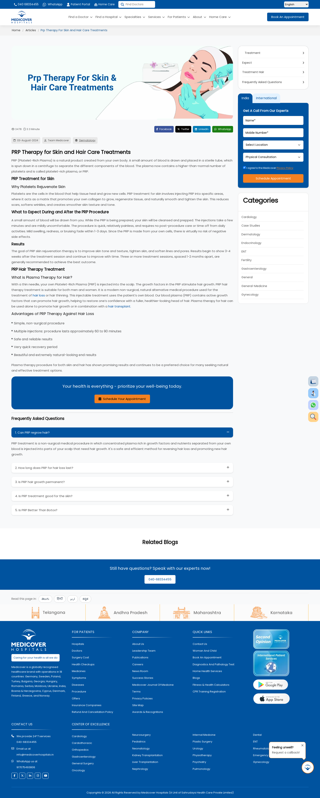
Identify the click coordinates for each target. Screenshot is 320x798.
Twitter (183, 129)
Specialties (134, 17)
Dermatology (87, 140)
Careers (137, 664)
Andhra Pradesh (122, 612)
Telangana (48, 612)
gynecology (261, 762)
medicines (79, 671)
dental (257, 735)
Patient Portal (78, 4)
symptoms (79, 678)
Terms (136, 691)
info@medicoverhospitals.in (35, 755)
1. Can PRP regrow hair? (32, 432)
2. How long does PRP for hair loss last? (44, 468)
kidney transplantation (147, 755)
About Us (138, 644)
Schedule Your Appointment (122, 399)
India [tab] (245, 98)
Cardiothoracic (82, 743)
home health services (207, 671)
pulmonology (201, 769)
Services (156, 17)
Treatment (251, 53)
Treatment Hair (253, 72)
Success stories (142, 678)
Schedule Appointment (273, 178)
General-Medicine (254, 286)
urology (198, 748)
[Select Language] (296, 4)
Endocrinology (251, 243)
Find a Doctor (80, 17)
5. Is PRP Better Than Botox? (36, 510)
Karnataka (271, 612)
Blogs (196, 678)
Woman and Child (205, 651)
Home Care (104, 4)
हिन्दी (60, 599)
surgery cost (80, 657)
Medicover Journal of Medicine (153, 685)
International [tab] (266, 98)
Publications (140, 657)
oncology (78, 770)
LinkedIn (202, 129)
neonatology (141, 748)
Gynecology (250, 295)
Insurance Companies (86, 705)
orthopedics (80, 750)
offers (76, 698)
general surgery (83, 763)
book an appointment (207, 657)
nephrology (140, 769)
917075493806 (26, 767)
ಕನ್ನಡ (85, 599)
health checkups (83, 664)
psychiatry (199, 762)
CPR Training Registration (209, 691)
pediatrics (139, 741)
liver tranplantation (145, 762)
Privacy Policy (285, 168)
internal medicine (204, 735)
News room (140, 671)
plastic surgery (202, 741)
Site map (138, 705)
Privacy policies (142, 698)
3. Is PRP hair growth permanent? (40, 482)
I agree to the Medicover (268, 168)
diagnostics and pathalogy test (213, 664)
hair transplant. (119, 306)
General (247, 277)
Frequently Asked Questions (262, 82)
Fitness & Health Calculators (211, 685)
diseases (78, 685)
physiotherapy (202, 755)
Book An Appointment (287, 17)
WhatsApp (52, 4)
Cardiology (249, 217)
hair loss (39, 295)
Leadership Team (144, 651)
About (199, 17)
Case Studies (250, 226)
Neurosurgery (141, 735)
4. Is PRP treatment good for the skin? (43, 496)
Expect (247, 63)
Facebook (164, 129)
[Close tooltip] (301, 744)
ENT (244, 251)
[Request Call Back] (308, 767)
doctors (77, 651)
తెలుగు (45, 599)
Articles (31, 30)
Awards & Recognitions (147, 712)
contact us (200, 644)
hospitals (78, 644)
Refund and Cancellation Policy (92, 712)
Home (16, 30)
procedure (79, 691)
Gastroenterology (254, 269)
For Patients (179, 17)
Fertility (246, 260)
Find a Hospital (108, 17)
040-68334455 (160, 579)
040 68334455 (26, 4)
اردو (72, 599)
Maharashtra (197, 612)
